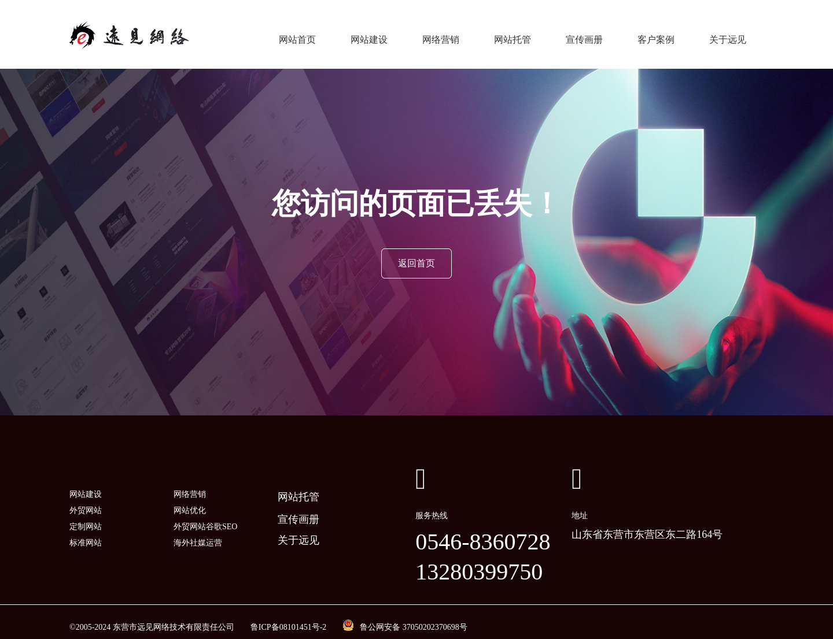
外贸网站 (85, 499)
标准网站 (85, 531)
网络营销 (440, 34)
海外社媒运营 (198, 531)
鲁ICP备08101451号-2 (288, 616)
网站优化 (190, 499)
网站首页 (297, 34)
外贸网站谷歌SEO (205, 515)
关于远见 (727, 34)
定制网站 (85, 515)
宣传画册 (584, 34)
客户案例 (655, 34)
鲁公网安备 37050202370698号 (413, 616)
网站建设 (369, 34)
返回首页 (416, 253)
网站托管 (512, 34)
